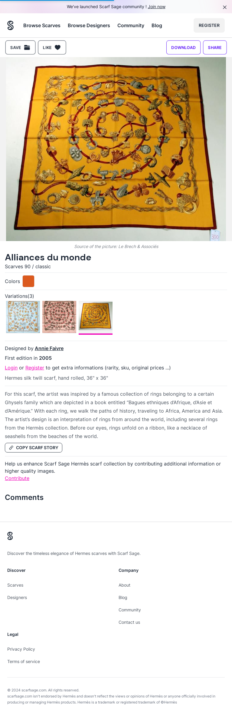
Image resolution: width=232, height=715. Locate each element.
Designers (17, 597)
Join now (156, 6)
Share (215, 47)
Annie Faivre (49, 348)
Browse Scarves (41, 25)
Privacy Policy (21, 649)
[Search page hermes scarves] (10, 25)
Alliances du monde (48, 257)
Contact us (129, 622)
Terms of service (23, 661)
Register (209, 25)
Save (20, 47)
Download (183, 47)
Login (11, 368)
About (124, 585)
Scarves (15, 585)
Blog (157, 25)
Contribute (17, 478)
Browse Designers (89, 25)
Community (130, 25)
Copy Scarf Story (33, 447)
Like (52, 47)
